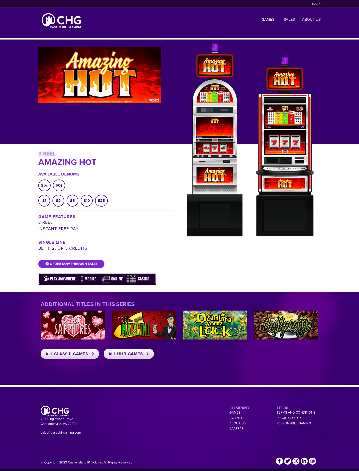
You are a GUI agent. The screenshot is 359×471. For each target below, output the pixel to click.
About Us (311, 19)
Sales (289, 19)
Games (269, 19)
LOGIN (316, 4)
